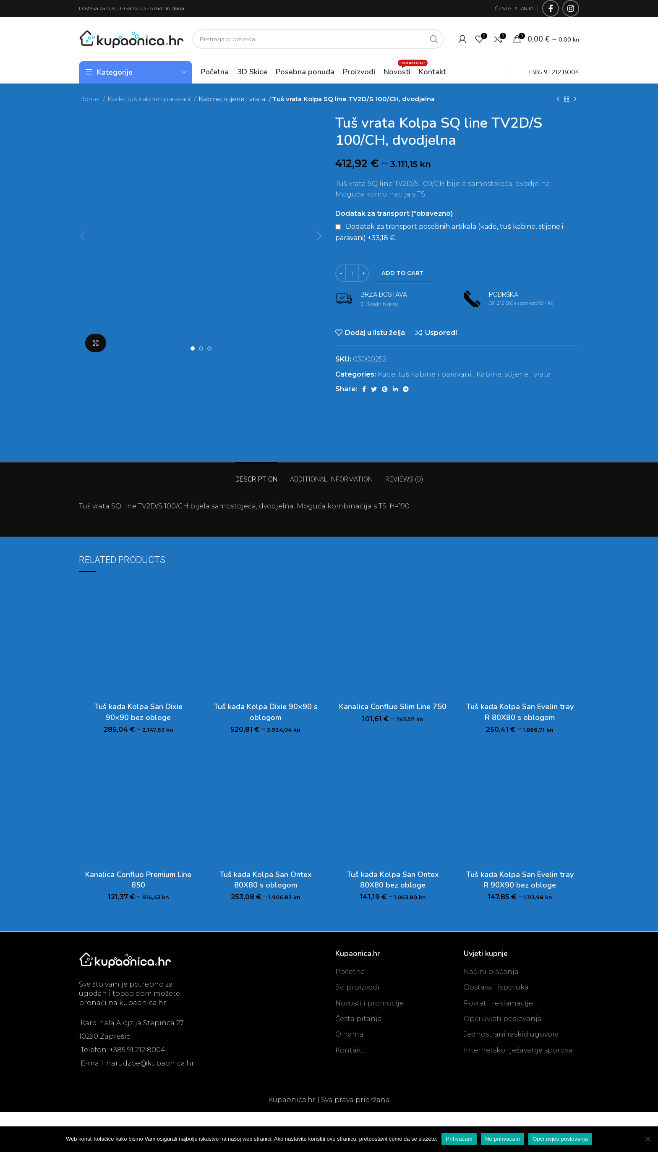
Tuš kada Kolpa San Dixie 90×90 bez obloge (138, 712)
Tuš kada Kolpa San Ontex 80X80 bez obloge (393, 879)
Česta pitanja (358, 1019)
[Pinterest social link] (384, 389)
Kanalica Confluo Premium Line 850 (138, 879)
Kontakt (349, 1050)
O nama (349, 1034)
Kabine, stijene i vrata (232, 99)
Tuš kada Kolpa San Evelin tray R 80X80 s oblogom (520, 712)
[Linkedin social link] (395, 389)
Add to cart (402, 273)
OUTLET (490, 72)
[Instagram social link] (570, 8)
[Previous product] (558, 99)
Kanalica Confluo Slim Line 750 (392, 707)
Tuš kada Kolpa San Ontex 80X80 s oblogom (265, 879)
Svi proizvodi (357, 987)
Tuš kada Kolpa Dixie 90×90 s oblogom (266, 712)
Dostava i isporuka (496, 987)
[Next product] (575, 99)
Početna (350, 972)
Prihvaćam (459, 1139)
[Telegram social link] (405, 389)
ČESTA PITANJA (514, 8)
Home (90, 99)
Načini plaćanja (491, 972)
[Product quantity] (352, 273)
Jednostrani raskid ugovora (511, 1034)
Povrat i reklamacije (498, 1003)
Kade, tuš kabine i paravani (149, 99)
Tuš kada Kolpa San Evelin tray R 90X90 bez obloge (520, 879)
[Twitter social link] (373, 389)
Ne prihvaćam (502, 1139)
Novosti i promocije (369, 1003)
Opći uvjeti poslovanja (503, 1019)
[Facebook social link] (550, 8)
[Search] (318, 39)
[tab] (256, 475)
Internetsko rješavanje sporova (518, 1050)
